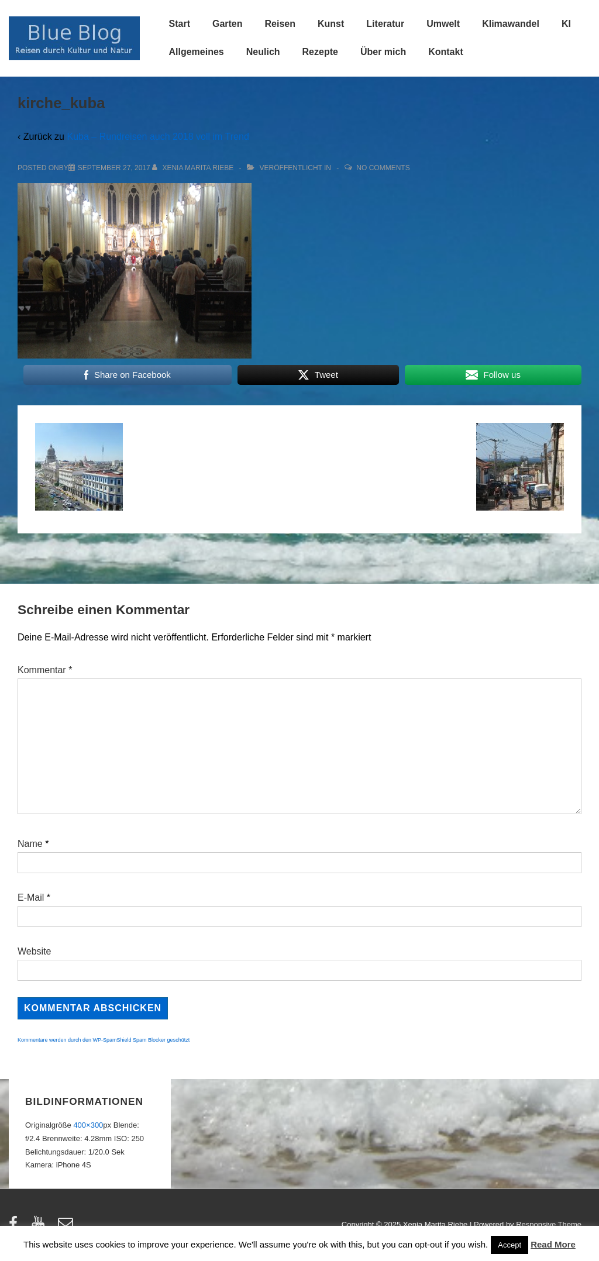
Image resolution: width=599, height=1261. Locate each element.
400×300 (88, 1125)
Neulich (263, 52)
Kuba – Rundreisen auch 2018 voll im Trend (158, 137)
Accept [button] (509, 1245)
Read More (553, 1244)
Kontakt (445, 52)
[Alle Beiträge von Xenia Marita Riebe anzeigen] (194, 168)
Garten (227, 24)
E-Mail (31, 897)
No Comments (382, 168)
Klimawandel (510, 24)
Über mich (383, 52)
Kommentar (45, 670)
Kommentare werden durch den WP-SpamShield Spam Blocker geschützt (104, 1040)
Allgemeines (196, 52)
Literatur (385, 24)
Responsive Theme (548, 1224)
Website (34, 951)
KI (566, 24)
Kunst (331, 24)
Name (30, 844)
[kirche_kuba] (114, 168)
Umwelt (443, 24)
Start (179, 24)
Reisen (280, 24)
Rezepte (320, 52)
